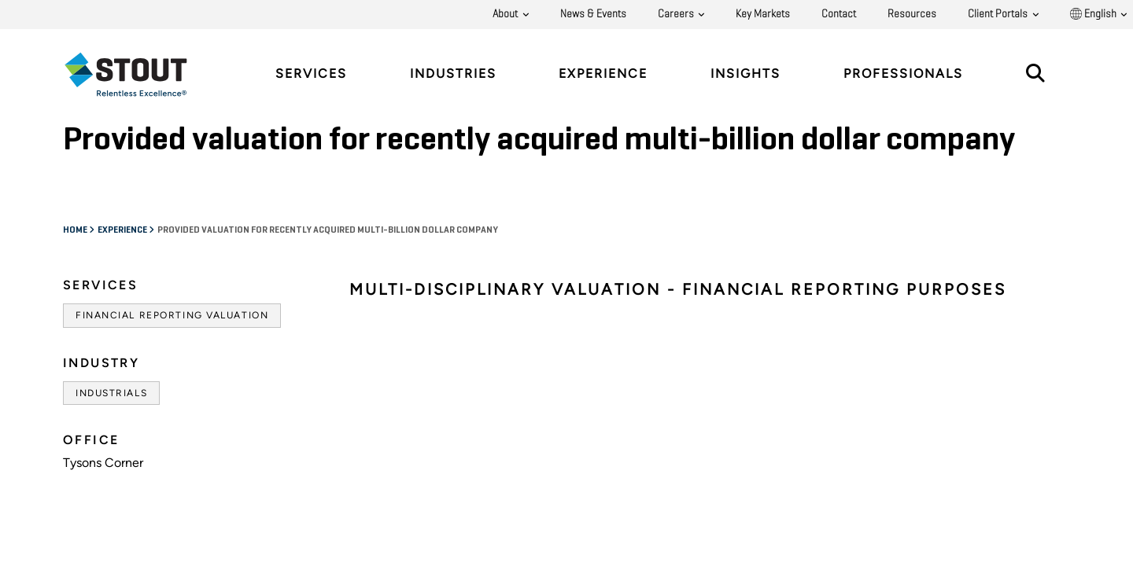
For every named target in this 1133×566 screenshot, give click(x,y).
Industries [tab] (453, 73)
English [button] (1094, 14)
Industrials (111, 393)
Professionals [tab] (903, 73)
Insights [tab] (745, 73)
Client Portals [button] (999, 14)
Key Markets (763, 14)
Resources (912, 14)
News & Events (593, 14)
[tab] (137, 74)
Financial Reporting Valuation (172, 315)
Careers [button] (677, 14)
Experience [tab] (603, 73)
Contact (838, 14)
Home (76, 230)
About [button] (506, 14)
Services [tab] (311, 73)
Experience (123, 230)
